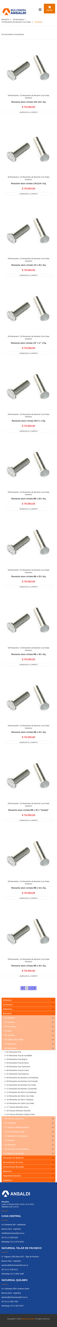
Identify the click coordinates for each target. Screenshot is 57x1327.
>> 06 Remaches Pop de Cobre (16, 1070)
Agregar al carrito (28, 112)
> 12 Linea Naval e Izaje (13, 1132)
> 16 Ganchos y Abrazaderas (16, 1149)
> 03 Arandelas (9, 1027)
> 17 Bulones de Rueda (13, 1153)
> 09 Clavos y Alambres (13, 1119)
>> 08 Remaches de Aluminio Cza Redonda (21, 1078)
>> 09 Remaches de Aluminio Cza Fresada (21, 1081)
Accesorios (8, 1005)
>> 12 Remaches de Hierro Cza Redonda (20, 1092)
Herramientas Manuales (13, 1167)
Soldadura (7, 1180)
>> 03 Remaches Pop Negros (15, 1059)
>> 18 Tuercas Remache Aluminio (17, 1111)
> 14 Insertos (9, 1140)
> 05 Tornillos (9, 1035)
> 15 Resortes (9, 1145)
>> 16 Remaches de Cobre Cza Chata (19, 1103)
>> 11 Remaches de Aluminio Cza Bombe (20, 1089)
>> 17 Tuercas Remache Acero (16, 1107)
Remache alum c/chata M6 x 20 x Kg (28, 499)
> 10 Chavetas (9, 1123)
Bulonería (5, 19)
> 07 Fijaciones (9, 1044)
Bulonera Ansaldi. (28, 1319)
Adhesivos (7, 1009)
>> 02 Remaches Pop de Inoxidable (18, 1056)
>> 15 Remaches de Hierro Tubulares (18, 1100)
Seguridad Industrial (12, 1176)
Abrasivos (7, 1000)
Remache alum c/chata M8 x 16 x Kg (28, 888)
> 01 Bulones (9, 1018)
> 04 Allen (7, 1031)
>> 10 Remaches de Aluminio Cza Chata (20, 1085)
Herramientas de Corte (13, 1162)
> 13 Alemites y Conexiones (15, 1136)
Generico (28, 98)
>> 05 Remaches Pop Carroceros (17, 1067)
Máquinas (7, 1171)
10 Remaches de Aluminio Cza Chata (16, 22)
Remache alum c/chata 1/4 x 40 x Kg (28, 265)
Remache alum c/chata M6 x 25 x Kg (28, 577)
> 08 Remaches (10, 1048)
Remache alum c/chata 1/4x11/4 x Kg (28, 184)
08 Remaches (18, 19)
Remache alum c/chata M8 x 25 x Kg (28, 966)
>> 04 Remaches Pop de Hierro (16, 1063)
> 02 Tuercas (9, 1022)
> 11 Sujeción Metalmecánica (16, 1127)
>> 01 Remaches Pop (12, 1052)
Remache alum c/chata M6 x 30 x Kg (28, 654)
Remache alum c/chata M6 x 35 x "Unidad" (28, 810)
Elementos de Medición (13, 1158)
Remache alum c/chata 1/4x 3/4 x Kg (28, 102)
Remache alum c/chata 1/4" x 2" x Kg (28, 343)
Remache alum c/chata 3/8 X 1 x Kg (28, 421)
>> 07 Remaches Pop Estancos (16, 1074)
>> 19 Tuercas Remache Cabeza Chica (19, 1114)
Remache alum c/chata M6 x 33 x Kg (28, 732)
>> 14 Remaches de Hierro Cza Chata (19, 1096)
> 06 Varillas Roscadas (13, 1040)
